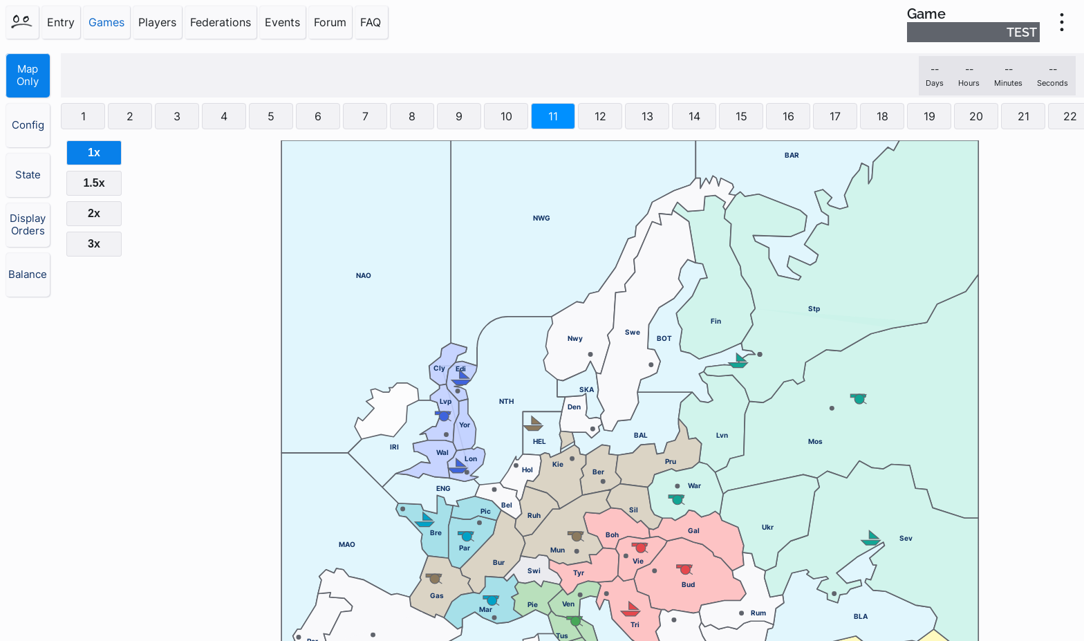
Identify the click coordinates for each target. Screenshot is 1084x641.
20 (976, 116)
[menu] (1062, 22)
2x (94, 213)
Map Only (28, 75)
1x (94, 152)
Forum (330, 22)
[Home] (22, 22)
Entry (61, 22)
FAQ (370, 22)
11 (553, 116)
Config (28, 125)
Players (157, 22)
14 (694, 116)
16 (788, 116)
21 (1023, 116)
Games (106, 22)
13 (647, 116)
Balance (27, 274)
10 (506, 116)
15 (741, 116)
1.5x (93, 183)
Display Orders (28, 224)
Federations (220, 22)
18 (882, 116)
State (28, 175)
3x (94, 244)
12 (600, 116)
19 (929, 116)
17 (835, 116)
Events (282, 22)
